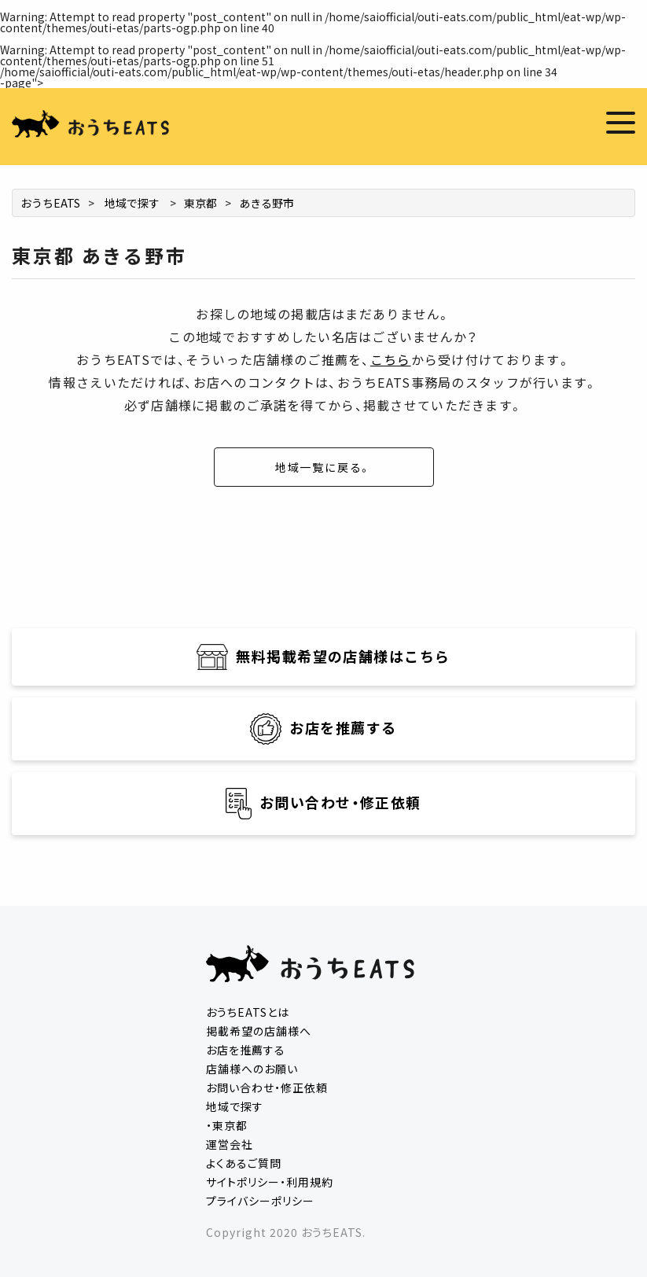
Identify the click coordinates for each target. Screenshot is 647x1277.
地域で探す (132, 203)
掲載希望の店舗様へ (258, 1031)
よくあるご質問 (243, 1163)
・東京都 (227, 1125)
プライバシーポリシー (260, 1201)
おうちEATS (50, 203)
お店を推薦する (245, 1050)
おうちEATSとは (247, 1012)
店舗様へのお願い (252, 1068)
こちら (390, 359)
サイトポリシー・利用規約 (269, 1182)
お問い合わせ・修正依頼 (267, 1087)
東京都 (200, 203)
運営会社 (229, 1144)
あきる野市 (266, 203)
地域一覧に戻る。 (324, 467)
